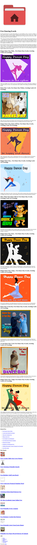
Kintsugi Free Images (6, 442)
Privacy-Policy (5, 541)
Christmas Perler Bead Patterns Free (10, 492)
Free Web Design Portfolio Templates (9, 440)
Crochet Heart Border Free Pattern (9, 433)
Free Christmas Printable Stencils (9, 467)
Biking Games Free (6, 436)
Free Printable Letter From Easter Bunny (12, 525)
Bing (6, 544)
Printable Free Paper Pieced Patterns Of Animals (14, 533)
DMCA (4, 540)
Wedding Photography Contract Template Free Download (13, 446)
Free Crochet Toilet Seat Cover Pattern (11, 458)
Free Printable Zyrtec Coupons (9, 508)
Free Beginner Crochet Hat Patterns (10, 517)
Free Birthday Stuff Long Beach (9, 475)
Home (4, 538)
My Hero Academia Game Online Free (11, 500)
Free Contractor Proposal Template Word (12, 483)
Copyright (4, 542)
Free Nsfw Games (6, 448)
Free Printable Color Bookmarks (8, 438)
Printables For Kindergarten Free (8, 444)
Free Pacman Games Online (7, 431)
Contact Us (5, 539)
